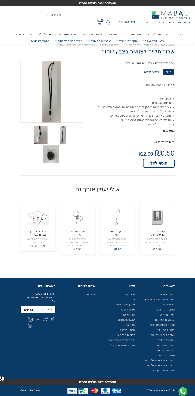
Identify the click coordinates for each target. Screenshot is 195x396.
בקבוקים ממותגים (164, 319)
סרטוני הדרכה (151, 72)
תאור (168, 72)
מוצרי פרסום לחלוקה (70, 41)
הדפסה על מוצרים (165, 355)
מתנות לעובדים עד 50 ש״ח (160, 360)
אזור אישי (90, 294)
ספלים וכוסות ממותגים (162, 324)
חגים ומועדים (133, 34)
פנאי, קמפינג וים (154, 41)
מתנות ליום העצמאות (163, 335)
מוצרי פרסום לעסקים (158, 34)
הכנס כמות (168, 130)
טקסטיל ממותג (128, 41)
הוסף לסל (158, 163)
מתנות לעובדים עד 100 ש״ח (159, 365)
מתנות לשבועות (166, 294)
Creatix (38, 390)
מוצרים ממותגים (68, 34)
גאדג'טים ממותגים (101, 41)
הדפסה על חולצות (165, 309)
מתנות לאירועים (40, 41)
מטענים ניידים (167, 314)
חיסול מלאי (44, 34)
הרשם (28, 310)
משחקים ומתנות (165, 345)
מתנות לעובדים (23, 34)
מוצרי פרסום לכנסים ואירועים (100, 34)
